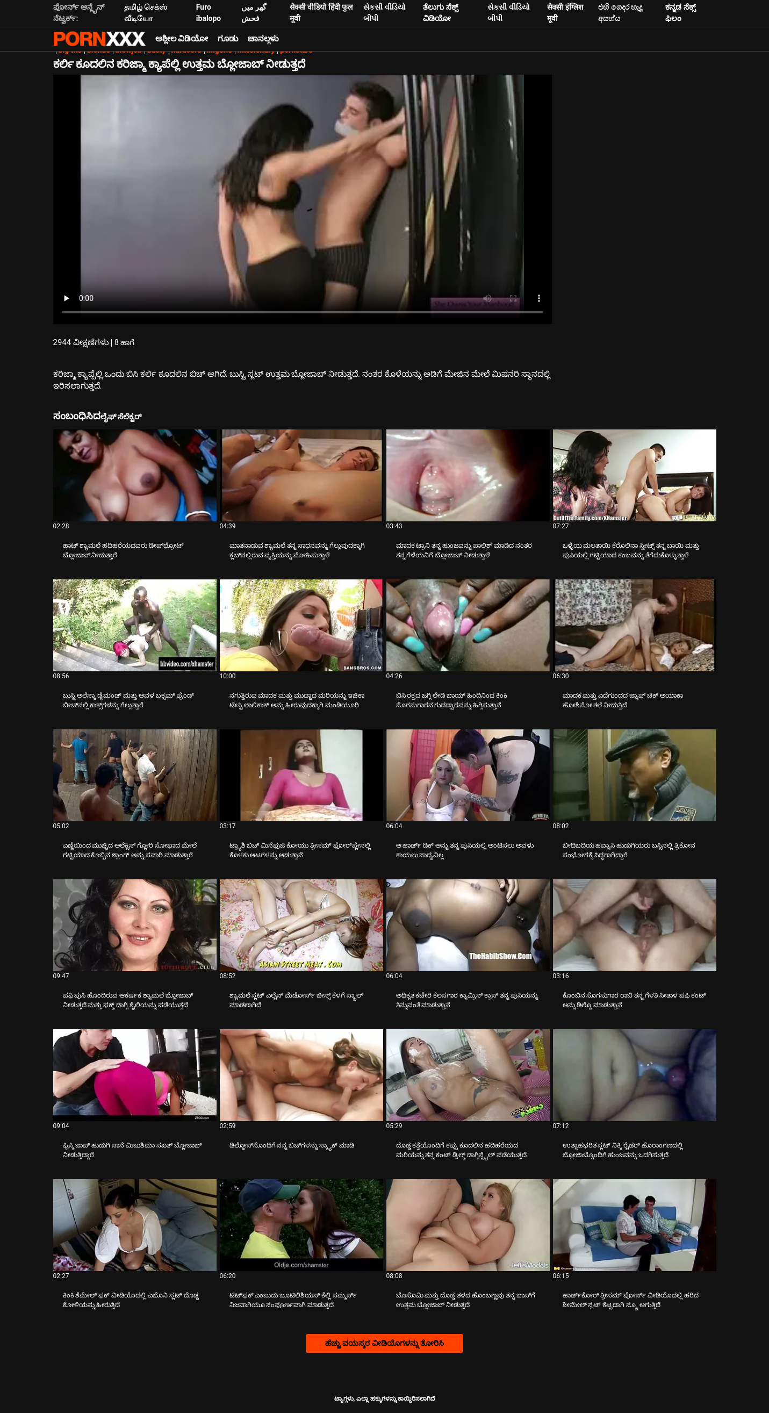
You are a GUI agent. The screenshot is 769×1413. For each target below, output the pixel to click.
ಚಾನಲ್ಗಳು (263, 39)
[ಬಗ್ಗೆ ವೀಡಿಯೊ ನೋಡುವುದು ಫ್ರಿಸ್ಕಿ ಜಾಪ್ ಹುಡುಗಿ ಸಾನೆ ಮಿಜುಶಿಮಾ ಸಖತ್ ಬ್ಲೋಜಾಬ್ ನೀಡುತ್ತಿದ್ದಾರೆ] (135, 1075)
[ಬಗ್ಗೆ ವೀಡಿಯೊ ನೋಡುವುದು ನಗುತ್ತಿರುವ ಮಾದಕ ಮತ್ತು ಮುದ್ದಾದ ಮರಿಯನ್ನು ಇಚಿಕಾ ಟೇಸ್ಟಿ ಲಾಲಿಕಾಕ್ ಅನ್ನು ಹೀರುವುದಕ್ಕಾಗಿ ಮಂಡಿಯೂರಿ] (301, 625)
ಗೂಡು (228, 39)
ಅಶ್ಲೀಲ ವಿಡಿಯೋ (182, 39)
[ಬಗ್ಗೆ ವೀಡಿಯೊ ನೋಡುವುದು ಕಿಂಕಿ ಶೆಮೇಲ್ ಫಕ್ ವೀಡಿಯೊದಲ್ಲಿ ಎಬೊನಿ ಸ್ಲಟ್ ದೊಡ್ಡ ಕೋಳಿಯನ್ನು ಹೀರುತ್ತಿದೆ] (135, 1225)
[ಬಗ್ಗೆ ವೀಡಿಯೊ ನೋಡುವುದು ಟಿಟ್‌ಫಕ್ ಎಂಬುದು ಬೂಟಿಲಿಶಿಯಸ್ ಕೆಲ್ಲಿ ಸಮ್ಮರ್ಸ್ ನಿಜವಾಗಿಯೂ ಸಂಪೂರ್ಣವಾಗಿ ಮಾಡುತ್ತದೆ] (301, 1225)
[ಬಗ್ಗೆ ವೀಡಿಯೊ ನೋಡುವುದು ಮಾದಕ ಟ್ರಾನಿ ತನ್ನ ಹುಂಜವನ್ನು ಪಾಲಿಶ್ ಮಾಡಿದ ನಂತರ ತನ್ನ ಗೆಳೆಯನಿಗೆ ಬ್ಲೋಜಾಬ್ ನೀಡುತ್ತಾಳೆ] (468, 475)
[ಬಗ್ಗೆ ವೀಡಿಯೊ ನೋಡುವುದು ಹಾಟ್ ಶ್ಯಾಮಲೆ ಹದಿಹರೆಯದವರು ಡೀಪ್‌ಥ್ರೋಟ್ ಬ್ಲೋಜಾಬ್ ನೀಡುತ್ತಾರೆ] (135, 475)
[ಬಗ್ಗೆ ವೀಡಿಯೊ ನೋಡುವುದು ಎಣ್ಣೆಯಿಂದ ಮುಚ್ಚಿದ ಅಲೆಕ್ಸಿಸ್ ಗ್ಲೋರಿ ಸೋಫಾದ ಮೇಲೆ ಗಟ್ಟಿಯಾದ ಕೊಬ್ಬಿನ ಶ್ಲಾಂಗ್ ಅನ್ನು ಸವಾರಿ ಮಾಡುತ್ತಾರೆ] (135, 775)
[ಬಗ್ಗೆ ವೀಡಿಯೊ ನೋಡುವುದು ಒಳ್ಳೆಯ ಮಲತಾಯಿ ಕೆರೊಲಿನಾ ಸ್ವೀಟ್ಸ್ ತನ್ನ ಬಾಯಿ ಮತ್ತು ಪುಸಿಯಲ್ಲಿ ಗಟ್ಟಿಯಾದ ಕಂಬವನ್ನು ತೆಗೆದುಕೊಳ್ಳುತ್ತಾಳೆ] (634, 475)
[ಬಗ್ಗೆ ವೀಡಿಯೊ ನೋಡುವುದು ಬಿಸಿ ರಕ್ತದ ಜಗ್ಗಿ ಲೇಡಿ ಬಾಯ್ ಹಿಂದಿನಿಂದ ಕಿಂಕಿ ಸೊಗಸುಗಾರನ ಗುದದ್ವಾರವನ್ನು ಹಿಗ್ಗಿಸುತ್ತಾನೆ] (468, 625)
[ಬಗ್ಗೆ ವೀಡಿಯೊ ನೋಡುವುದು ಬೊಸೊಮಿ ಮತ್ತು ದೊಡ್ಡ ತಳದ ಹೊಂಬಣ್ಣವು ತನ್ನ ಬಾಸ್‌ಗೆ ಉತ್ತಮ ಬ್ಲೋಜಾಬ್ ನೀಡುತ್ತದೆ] (468, 1225)
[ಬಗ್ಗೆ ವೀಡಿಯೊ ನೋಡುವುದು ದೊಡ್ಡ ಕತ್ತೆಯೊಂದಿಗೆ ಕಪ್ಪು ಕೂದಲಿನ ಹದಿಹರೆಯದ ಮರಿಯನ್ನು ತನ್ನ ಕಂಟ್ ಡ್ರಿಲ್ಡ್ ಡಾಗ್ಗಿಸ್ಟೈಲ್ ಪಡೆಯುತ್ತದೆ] (468, 1075)
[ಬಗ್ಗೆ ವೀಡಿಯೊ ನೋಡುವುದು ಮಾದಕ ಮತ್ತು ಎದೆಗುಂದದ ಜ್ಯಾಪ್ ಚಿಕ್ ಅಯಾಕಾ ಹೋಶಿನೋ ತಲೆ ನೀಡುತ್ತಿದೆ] (634, 625)
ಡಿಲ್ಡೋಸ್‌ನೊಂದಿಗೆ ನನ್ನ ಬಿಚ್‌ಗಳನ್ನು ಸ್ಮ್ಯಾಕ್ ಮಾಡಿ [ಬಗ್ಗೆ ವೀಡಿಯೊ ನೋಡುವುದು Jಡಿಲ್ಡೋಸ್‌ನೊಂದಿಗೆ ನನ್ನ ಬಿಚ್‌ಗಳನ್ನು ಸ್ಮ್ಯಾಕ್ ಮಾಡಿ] (292, 1145)
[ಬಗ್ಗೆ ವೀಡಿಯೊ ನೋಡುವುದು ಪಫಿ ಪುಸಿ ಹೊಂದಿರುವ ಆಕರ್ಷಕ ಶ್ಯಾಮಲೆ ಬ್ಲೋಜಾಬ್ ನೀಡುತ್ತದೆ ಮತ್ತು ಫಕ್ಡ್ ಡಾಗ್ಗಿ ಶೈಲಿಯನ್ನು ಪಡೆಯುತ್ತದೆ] (135, 925)
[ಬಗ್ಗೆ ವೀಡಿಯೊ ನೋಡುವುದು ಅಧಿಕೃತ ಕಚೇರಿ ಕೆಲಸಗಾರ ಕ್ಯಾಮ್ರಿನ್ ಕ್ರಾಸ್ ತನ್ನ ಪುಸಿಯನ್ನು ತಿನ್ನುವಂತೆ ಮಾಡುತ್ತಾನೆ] (468, 925)
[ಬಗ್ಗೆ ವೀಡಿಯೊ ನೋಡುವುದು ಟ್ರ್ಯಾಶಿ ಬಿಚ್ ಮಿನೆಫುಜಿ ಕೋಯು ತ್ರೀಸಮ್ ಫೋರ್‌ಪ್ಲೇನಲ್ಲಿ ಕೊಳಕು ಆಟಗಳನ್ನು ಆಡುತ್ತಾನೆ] (301, 775)
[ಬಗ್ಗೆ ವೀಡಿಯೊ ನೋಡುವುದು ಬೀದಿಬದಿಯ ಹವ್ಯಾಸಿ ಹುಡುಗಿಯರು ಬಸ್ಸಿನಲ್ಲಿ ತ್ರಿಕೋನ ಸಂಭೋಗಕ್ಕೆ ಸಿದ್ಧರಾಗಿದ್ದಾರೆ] (634, 775)
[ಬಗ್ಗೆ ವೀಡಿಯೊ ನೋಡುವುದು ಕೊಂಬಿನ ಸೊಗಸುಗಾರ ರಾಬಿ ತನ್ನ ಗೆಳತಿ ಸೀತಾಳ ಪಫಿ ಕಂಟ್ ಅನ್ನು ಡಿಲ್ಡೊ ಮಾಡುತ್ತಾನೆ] (634, 925)
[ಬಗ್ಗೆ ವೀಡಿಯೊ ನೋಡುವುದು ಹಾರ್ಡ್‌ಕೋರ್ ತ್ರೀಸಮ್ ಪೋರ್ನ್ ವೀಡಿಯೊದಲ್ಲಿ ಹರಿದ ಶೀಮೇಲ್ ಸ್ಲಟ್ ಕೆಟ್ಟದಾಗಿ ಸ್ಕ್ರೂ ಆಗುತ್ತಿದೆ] (634, 1225)
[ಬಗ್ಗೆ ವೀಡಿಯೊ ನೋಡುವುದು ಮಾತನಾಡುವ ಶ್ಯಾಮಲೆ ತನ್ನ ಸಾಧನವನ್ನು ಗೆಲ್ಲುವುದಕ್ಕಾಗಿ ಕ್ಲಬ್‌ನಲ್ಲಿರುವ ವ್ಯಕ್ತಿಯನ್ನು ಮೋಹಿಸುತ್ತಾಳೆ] (301, 475)
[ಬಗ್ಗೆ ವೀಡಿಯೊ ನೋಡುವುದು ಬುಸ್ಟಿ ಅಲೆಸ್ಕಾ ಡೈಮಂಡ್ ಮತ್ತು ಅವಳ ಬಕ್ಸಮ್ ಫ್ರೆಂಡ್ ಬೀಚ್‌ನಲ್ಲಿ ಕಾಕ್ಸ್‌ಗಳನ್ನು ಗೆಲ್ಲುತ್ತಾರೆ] (135, 625)
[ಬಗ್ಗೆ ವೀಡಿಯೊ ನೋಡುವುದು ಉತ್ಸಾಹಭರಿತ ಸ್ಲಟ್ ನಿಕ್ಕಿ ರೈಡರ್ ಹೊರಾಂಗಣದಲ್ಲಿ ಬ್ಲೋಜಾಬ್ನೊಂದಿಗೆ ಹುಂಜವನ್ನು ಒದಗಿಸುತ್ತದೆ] (634, 1075)
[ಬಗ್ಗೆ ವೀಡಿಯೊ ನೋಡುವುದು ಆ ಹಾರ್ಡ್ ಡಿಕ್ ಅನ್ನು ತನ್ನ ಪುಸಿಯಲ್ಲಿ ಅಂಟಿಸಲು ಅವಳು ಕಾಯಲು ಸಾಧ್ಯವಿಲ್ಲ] (468, 775)
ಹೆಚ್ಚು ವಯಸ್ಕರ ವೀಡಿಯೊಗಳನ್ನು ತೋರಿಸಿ (384, 1343)
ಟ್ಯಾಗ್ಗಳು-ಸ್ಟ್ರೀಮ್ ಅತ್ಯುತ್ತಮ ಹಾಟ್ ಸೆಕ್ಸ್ (99, 38)
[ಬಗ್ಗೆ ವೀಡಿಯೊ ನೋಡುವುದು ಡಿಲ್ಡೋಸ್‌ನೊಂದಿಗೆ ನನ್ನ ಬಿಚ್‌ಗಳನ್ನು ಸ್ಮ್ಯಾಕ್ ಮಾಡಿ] (301, 1075)
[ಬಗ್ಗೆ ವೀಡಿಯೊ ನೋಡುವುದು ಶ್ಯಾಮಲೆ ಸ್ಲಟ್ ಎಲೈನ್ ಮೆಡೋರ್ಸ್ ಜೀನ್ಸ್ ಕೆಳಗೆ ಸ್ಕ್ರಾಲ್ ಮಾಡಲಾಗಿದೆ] (301, 925)
